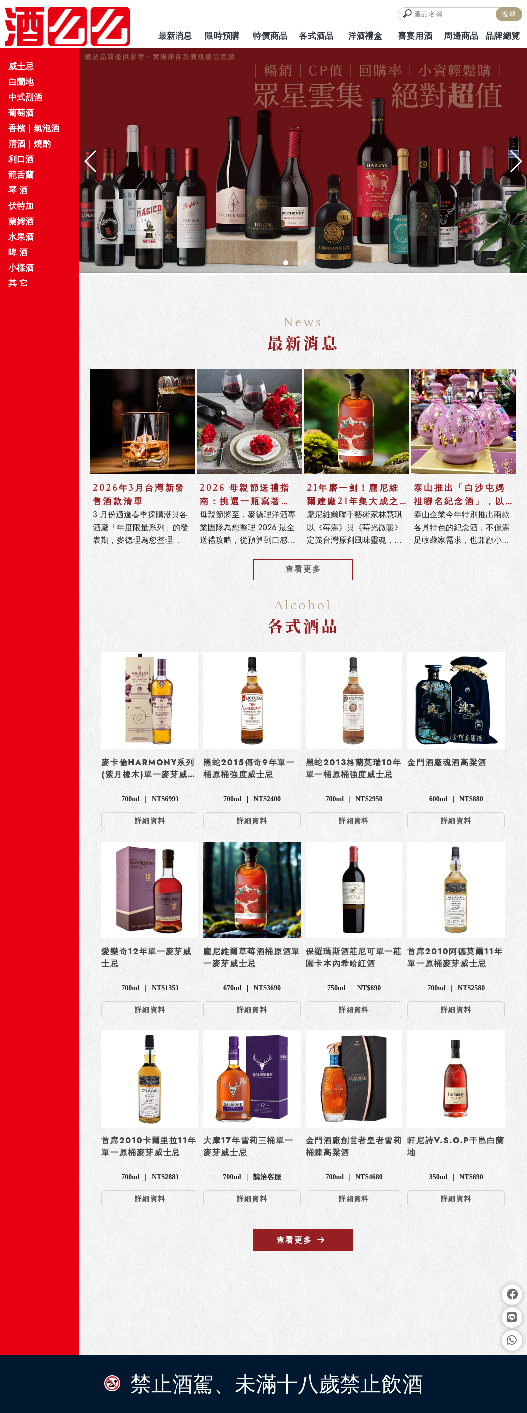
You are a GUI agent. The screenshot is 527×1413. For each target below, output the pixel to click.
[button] (285, 262)
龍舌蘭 (21, 175)
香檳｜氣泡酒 (33, 128)
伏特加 (21, 206)
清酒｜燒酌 (29, 144)
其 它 (18, 283)
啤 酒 (18, 252)
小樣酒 (21, 268)
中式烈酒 (25, 97)
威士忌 (21, 66)
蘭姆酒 (21, 221)
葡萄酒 (21, 113)
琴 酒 (18, 190)
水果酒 (21, 237)
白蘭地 (21, 82)
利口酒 (21, 159)
